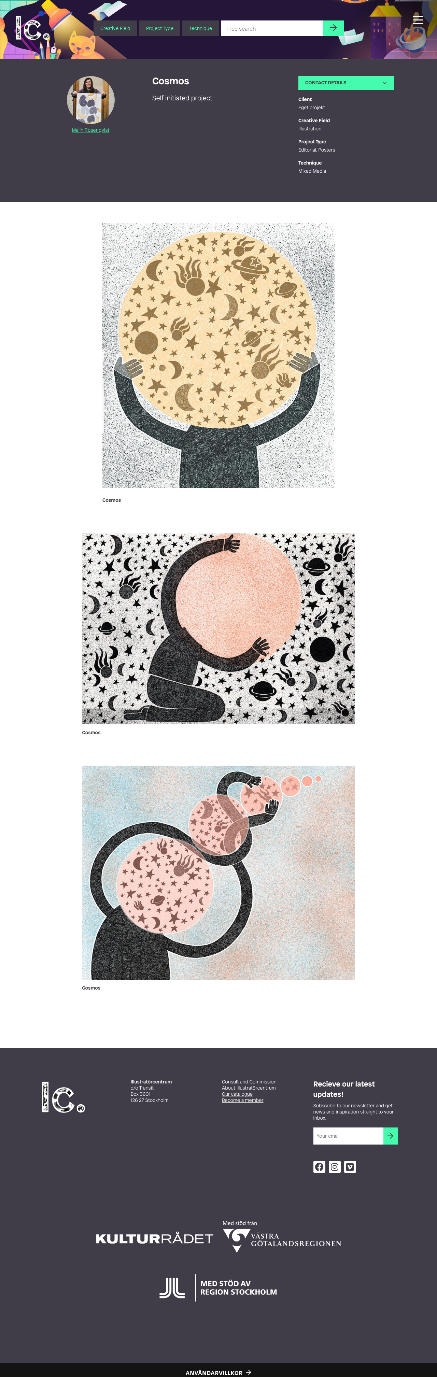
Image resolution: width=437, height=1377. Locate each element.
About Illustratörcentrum (249, 1088)
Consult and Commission (249, 1082)
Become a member (243, 1100)
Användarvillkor (214, 1373)
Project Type (159, 28)
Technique (200, 28)
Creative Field (115, 28)
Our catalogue (237, 1094)
